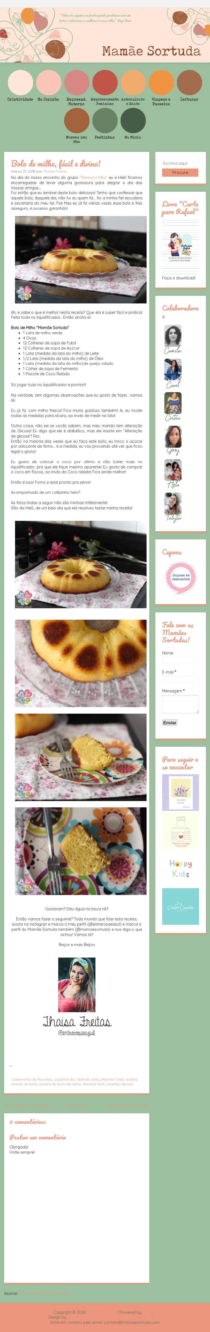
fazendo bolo (88, 1079)
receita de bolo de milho (60, 1084)
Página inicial (78, 1105)
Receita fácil (93, 1084)
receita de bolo (24, 1084)
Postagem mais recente (27, 1105)
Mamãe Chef (112, 1079)
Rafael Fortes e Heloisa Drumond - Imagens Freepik (115, 1317)
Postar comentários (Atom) (44, 1293)
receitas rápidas (119, 1084)
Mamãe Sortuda (101, 1312)
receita (131, 1079)
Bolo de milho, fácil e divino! (55, 163)
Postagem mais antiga (127, 1105)
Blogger (149, 1312)
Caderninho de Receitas (31, 1079)
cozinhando (64, 1079)
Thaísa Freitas (55, 171)
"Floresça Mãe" (93, 177)
